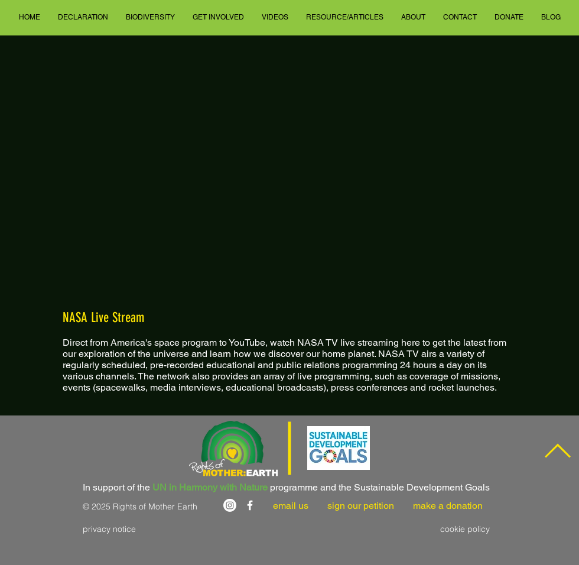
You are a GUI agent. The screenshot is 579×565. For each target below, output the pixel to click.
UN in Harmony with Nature (210, 487)
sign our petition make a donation (405, 505)
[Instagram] (229, 505)
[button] (83, 17)
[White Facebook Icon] (249, 505)
